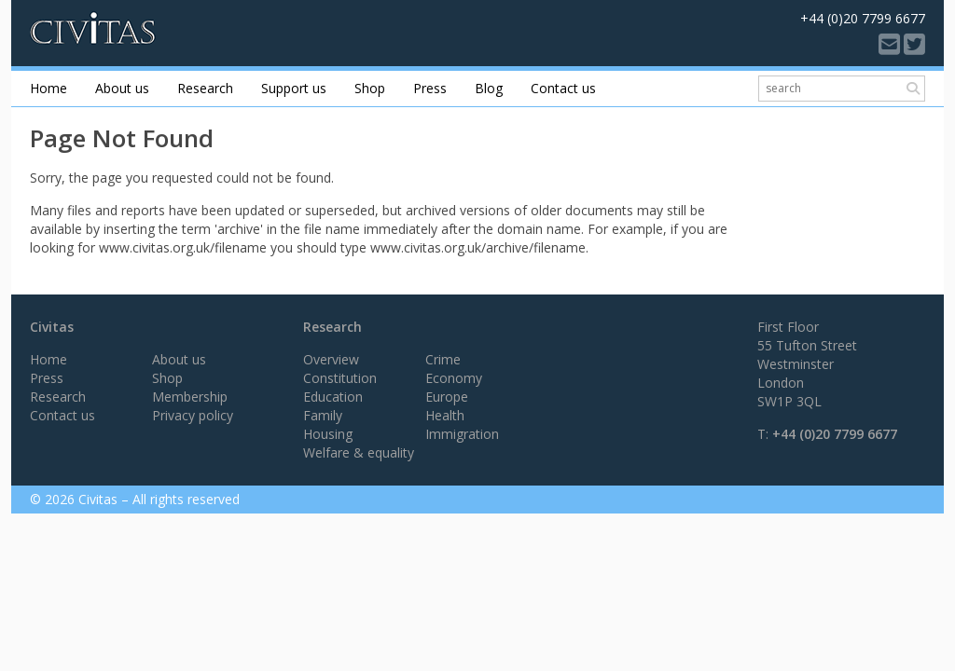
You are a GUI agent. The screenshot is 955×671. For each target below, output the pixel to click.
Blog (489, 88)
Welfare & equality (358, 452)
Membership (190, 396)
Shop (369, 88)
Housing (328, 434)
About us (122, 88)
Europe (446, 396)
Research (205, 88)
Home (48, 88)
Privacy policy (192, 415)
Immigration (462, 434)
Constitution (340, 378)
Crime (443, 359)
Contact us (563, 88)
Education (333, 396)
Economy (453, 378)
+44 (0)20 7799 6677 (834, 434)
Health (444, 415)
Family (322, 415)
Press (430, 88)
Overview (331, 359)
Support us (293, 88)
